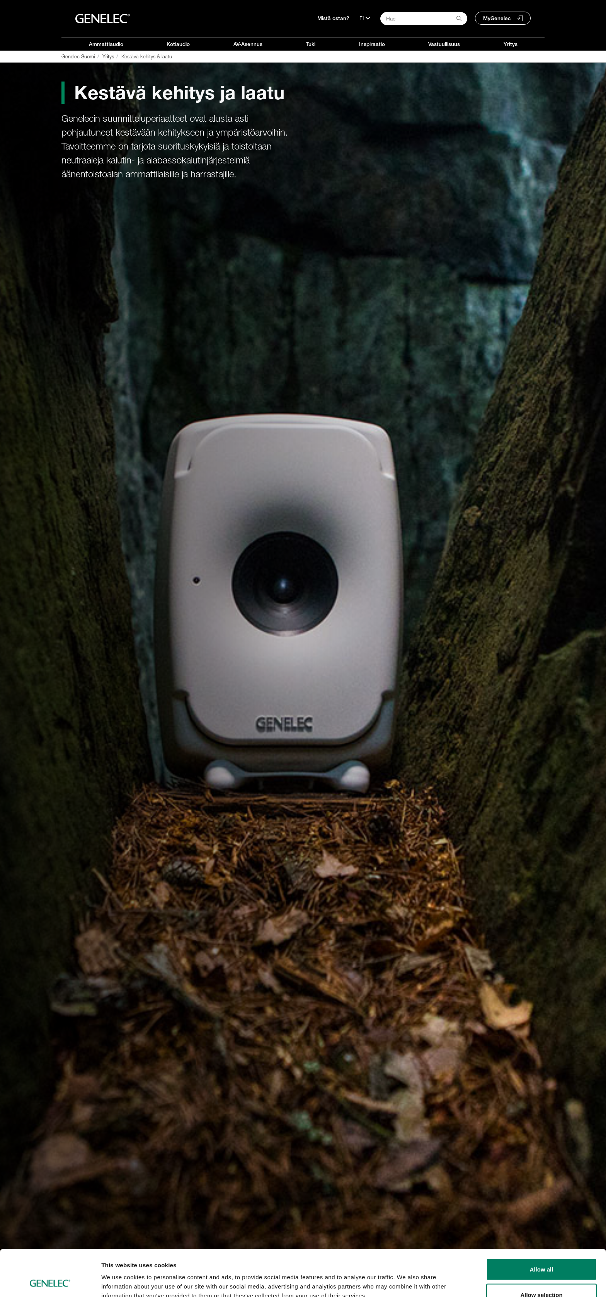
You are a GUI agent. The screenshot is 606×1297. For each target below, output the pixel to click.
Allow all (541, 1225)
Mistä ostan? (333, 18)
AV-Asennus (247, 44)
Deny (542, 1276)
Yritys (510, 44)
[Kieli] (365, 18)
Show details (406, 1277)
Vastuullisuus (444, 44)
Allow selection (541, 1251)
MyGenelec (497, 18)
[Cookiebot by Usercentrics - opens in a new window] (50, 1282)
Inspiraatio (372, 44)
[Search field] (423, 18)
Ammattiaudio (106, 44)
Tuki (310, 44)
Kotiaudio (178, 44)
